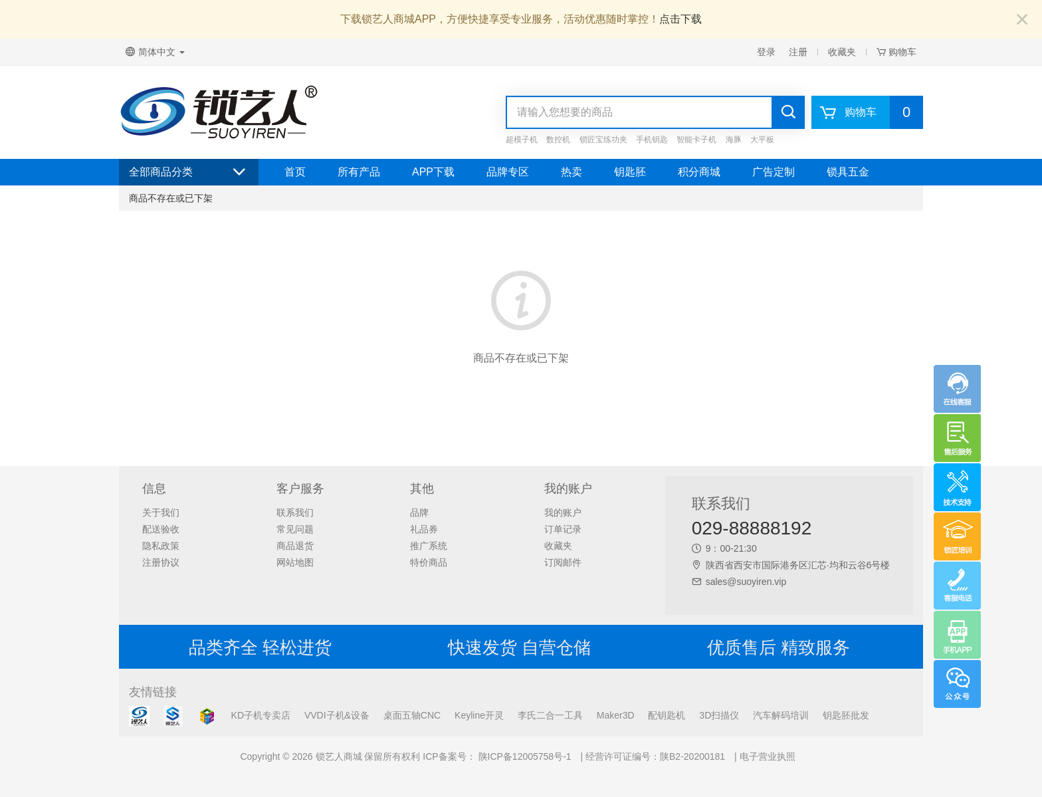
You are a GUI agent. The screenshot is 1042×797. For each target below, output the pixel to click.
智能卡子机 (696, 139)
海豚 (734, 139)
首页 (295, 171)
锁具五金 (848, 171)
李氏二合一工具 (550, 715)
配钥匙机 (666, 715)
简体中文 (155, 52)
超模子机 (522, 139)
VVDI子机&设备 (336, 715)
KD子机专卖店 (260, 715)
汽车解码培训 (781, 715)
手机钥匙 (652, 139)
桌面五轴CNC (412, 715)
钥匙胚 (630, 171)
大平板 (762, 139)
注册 (798, 52)
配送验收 (160, 529)
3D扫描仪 (719, 715)
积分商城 (699, 171)
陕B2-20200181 (692, 756)
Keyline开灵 (479, 715)
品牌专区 (507, 171)
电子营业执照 (767, 756)
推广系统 (428, 545)
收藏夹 (842, 52)
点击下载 (680, 19)
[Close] (1022, 20)
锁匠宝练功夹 (603, 139)
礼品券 (424, 529)
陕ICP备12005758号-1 (524, 756)
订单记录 (562, 529)
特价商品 (428, 562)
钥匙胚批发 (846, 715)
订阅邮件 (562, 562)
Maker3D (616, 715)
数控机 (558, 139)
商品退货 (295, 545)
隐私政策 (160, 545)
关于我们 (160, 512)
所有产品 (359, 171)
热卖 (571, 171)
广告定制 (773, 171)
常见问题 (295, 529)
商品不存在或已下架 (171, 198)
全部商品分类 (189, 172)
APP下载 (433, 171)
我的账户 (562, 512)
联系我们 (295, 512)
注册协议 (160, 562)
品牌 (419, 512)
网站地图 (295, 562)
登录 (766, 52)
